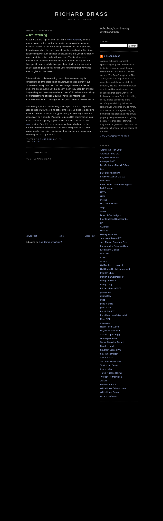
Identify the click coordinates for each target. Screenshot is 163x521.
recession (105, 323)
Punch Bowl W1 (108, 311)
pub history (105, 296)
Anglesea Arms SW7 (110, 153)
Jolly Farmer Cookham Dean (114, 242)
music (103, 257)
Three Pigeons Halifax (111, 373)
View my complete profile (115, 136)
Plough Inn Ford (108, 280)
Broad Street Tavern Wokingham (116, 184)
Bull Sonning (106, 188)
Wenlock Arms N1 (109, 384)
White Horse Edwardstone (113, 388)
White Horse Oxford (110, 392)
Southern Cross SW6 (110, 350)
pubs (102, 300)
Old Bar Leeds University (112, 265)
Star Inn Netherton (109, 354)
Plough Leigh (106, 284)
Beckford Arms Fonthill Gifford (114, 165)
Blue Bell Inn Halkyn (110, 173)
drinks (103, 211)
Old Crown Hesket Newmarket (115, 269)
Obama (104, 261)
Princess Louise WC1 (110, 288)
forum (29, 124)
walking (104, 380)
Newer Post (31, 236)
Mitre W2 (104, 253)
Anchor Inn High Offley (111, 150)
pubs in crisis (106, 303)
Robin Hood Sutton (109, 326)
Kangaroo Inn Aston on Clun (114, 246)
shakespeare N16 (109, 338)
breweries (105, 180)
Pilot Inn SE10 (107, 273)
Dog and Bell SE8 (109, 203)
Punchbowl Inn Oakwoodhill (113, 315)
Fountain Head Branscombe (114, 219)
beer (37, 142)
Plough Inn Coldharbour (111, 277)
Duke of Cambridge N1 (111, 215)
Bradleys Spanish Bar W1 (112, 176)
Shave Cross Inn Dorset (112, 342)
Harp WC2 (105, 230)
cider (102, 196)
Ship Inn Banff (107, 346)
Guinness (105, 226)
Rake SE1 (105, 319)
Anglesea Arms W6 (109, 157)
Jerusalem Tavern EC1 (111, 238)
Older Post (90, 236)
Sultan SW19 (106, 357)
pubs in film (105, 307)
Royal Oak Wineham (110, 330)
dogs (102, 207)
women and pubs (108, 396)
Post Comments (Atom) (50, 242)
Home (61, 236)
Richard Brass (81, 14)
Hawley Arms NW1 (109, 234)
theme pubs (106, 369)
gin (101, 223)
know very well (74, 39)
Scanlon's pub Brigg (110, 334)
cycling (103, 200)
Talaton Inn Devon (109, 365)
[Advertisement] (113, 456)
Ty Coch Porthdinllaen (111, 377)
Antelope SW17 (108, 161)
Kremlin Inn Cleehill (109, 249)
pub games (105, 292)
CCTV (103, 192)
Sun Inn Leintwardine (110, 361)
